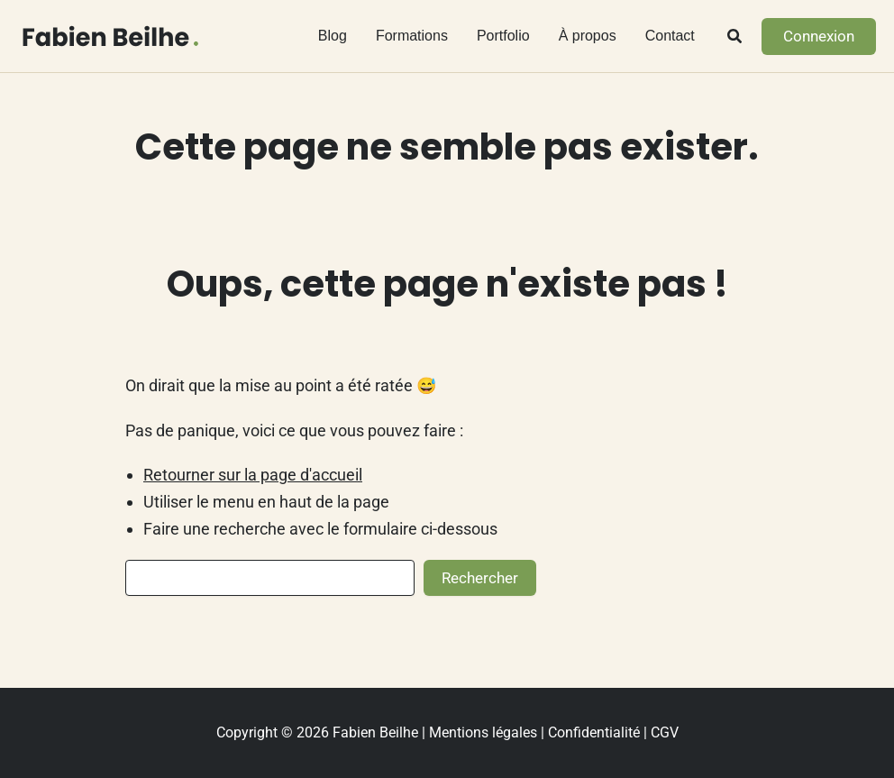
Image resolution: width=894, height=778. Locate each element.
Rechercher (480, 578)
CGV (665, 732)
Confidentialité (594, 732)
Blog (332, 35)
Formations (412, 35)
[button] (735, 38)
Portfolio (503, 35)
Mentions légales (483, 732)
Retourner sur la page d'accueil (252, 474)
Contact (670, 35)
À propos (587, 35)
